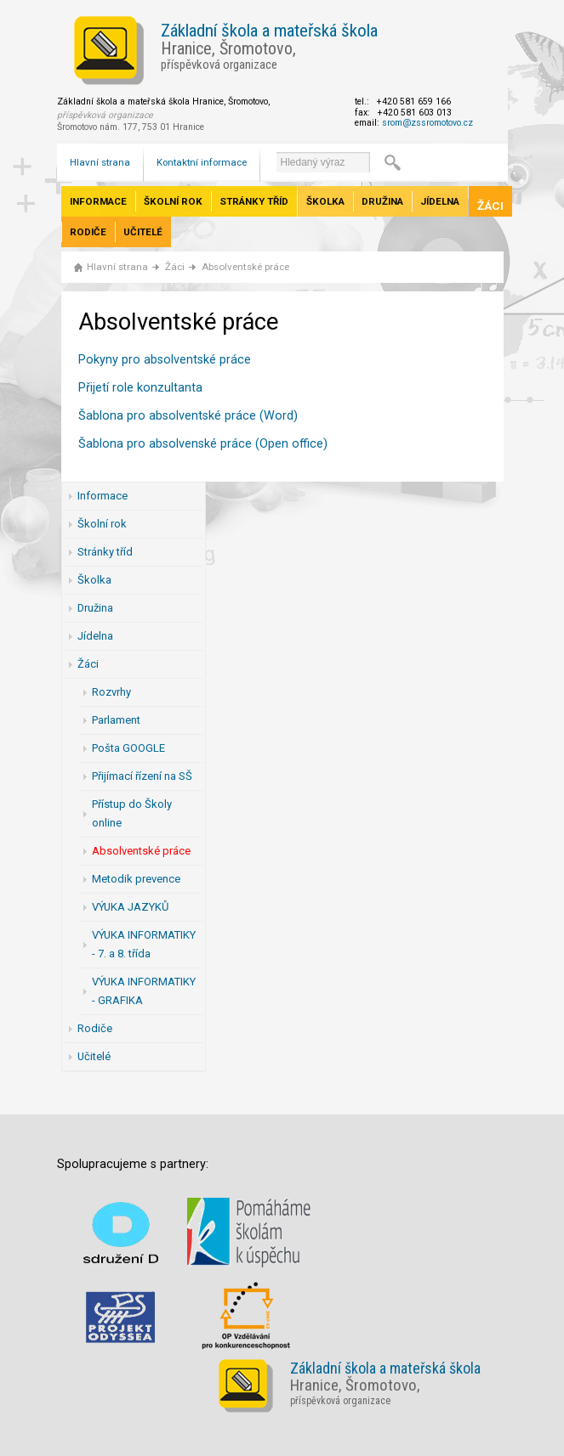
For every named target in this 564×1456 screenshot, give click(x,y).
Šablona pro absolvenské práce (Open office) (203, 444)
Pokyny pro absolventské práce (164, 360)
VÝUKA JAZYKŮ (130, 906)
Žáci (490, 205)
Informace (98, 201)
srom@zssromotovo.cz (427, 122)
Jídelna (439, 201)
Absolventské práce (245, 267)
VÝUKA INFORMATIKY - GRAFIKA (144, 991)
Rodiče (88, 232)
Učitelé (142, 232)
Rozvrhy (111, 692)
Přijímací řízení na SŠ (142, 776)
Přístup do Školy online (132, 813)
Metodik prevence (136, 878)
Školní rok (173, 201)
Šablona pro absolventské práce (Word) (188, 416)
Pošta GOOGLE (128, 748)
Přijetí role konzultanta (140, 388)
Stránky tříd (253, 201)
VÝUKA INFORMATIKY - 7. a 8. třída (144, 944)
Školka (325, 201)
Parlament (116, 720)
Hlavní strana (100, 162)
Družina (382, 201)
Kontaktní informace (202, 162)
